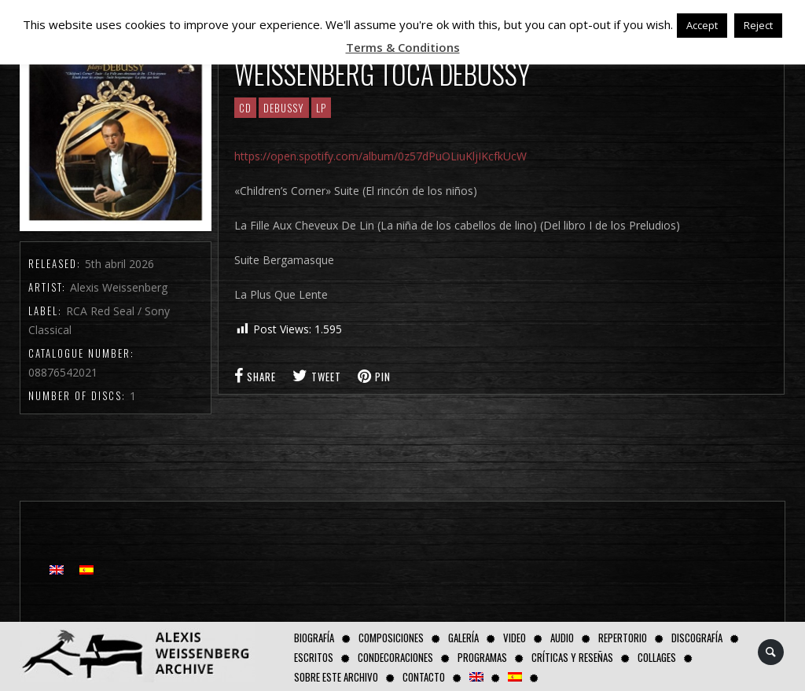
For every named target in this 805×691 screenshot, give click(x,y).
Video (514, 637)
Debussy (283, 108)
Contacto (423, 677)
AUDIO (562, 637)
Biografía (314, 637)
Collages (657, 657)
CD (245, 108)
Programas (482, 657)
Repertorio (622, 637)
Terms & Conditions (403, 47)
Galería (463, 637)
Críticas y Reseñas (572, 657)
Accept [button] (702, 25)
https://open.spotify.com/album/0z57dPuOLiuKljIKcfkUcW (380, 156)
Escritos (313, 657)
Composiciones (391, 637)
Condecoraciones (395, 657)
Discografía (696, 637)
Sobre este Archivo (336, 677)
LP (321, 108)
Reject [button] (758, 25)
